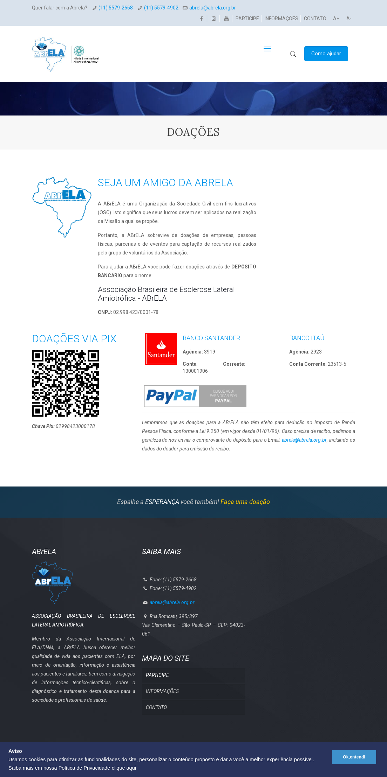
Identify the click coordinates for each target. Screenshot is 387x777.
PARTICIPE (247, 18)
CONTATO (315, 18)
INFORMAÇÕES (281, 18)
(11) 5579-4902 (161, 7)
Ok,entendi (352, 752)
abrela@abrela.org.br (212, 7)
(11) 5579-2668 (116, 7)
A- (349, 18)
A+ (336, 18)
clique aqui (124, 768)
